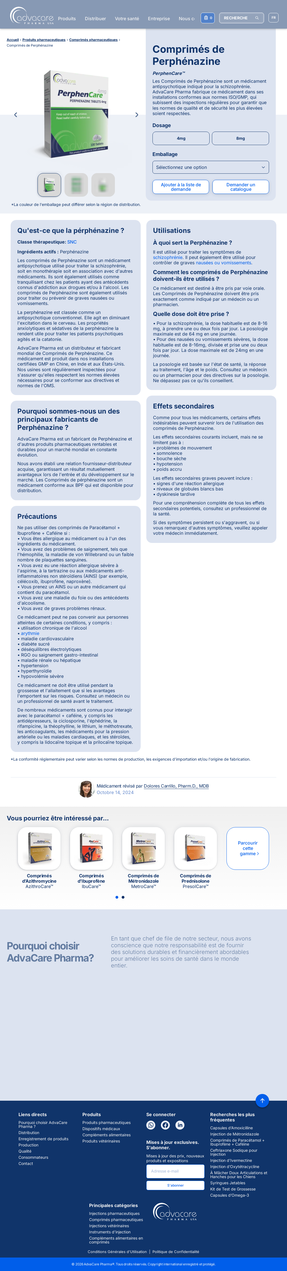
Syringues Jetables (227, 1183)
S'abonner (175, 1185)
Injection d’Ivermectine (231, 1160)
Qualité (24, 1151)
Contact (25, 1164)
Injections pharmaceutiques (114, 1213)
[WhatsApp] (150, 1125)
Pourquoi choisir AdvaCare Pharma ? (42, 1124)
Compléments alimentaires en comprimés (116, 1240)
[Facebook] (165, 1125)
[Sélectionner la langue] (273, 17)
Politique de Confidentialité (175, 1251)
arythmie (30, 633)
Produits (67, 18)
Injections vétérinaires (109, 1226)
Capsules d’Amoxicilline (231, 1128)
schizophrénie (167, 257)
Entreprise (159, 18)
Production (28, 1145)
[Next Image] (137, 114)
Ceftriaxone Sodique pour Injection (233, 1152)
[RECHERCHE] (241, 18)
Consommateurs (33, 1157)
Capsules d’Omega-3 (229, 1195)
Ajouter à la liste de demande (181, 187)
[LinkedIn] (179, 1125)
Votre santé (127, 18)
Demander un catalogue (240, 187)
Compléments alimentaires (106, 1135)
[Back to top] (262, 1100)
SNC (72, 242)
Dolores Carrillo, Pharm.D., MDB (176, 786)
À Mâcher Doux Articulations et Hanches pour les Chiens (238, 1175)
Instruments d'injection (110, 1232)
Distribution (28, 1133)
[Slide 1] (117, 897)
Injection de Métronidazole (234, 1134)
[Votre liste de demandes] (207, 18)
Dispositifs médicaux (101, 1129)
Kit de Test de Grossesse (233, 1189)
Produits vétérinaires (101, 1141)
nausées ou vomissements (223, 262)
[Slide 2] (123, 897)
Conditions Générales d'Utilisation (117, 1251)
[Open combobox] (211, 167)
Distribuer (95, 18)
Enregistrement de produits (43, 1139)
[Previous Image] (15, 114)
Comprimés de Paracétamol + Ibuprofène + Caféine (237, 1142)
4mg (181, 138)
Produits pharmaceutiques (106, 1123)
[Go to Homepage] (30, 15)
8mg (240, 138)
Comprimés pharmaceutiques (116, 1220)
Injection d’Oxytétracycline (234, 1167)
